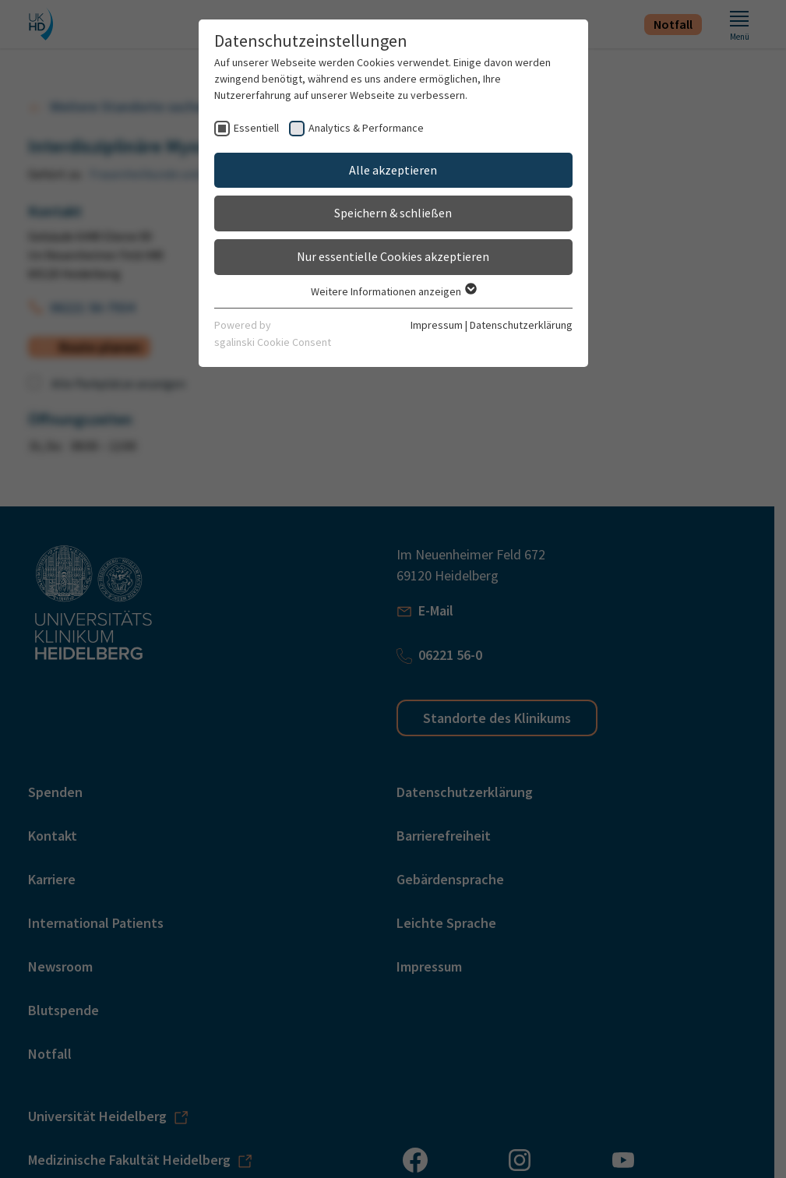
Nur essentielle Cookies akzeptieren (393, 256)
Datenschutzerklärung (521, 325)
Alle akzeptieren (393, 170)
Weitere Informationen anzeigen (393, 291)
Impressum (437, 325)
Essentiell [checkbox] (256, 128)
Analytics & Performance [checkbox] (366, 128)
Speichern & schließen (393, 212)
